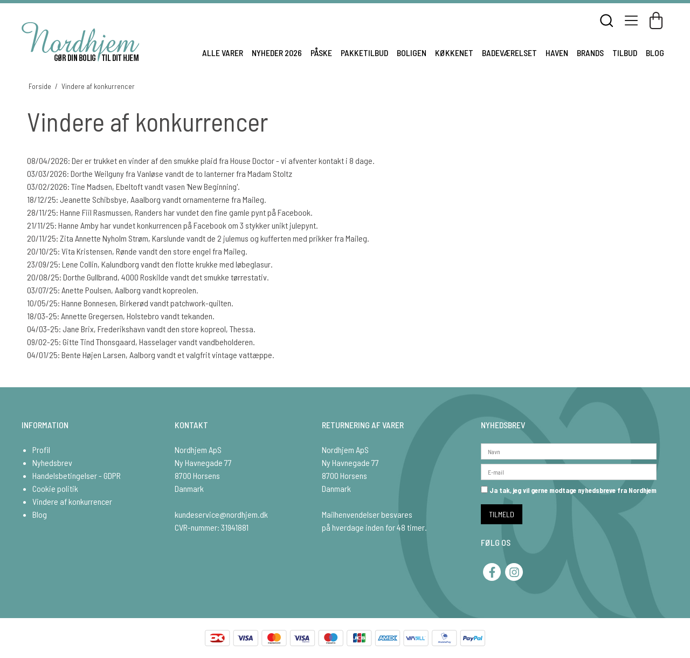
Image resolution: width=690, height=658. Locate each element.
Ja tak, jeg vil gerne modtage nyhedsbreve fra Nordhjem (569, 490)
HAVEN (557, 52)
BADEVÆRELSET (509, 52)
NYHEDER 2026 (277, 52)
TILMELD (501, 514)
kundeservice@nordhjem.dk (221, 514)
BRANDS (590, 52)
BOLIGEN (411, 52)
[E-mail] (569, 470)
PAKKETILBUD (364, 52)
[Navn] (569, 450)
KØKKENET (454, 52)
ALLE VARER (222, 52)
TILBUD (624, 52)
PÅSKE (321, 52)
